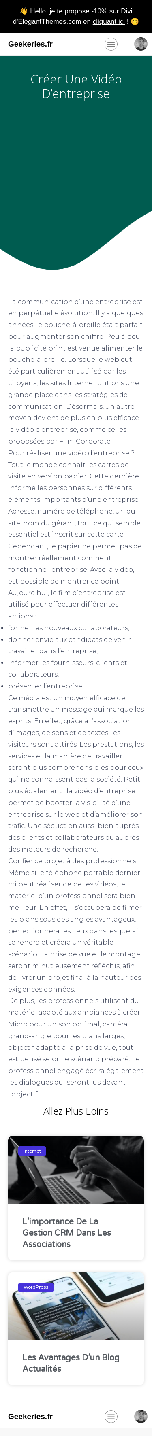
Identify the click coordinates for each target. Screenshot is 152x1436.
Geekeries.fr (30, 44)
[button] (111, 44)
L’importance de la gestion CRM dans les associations (66, 1233)
